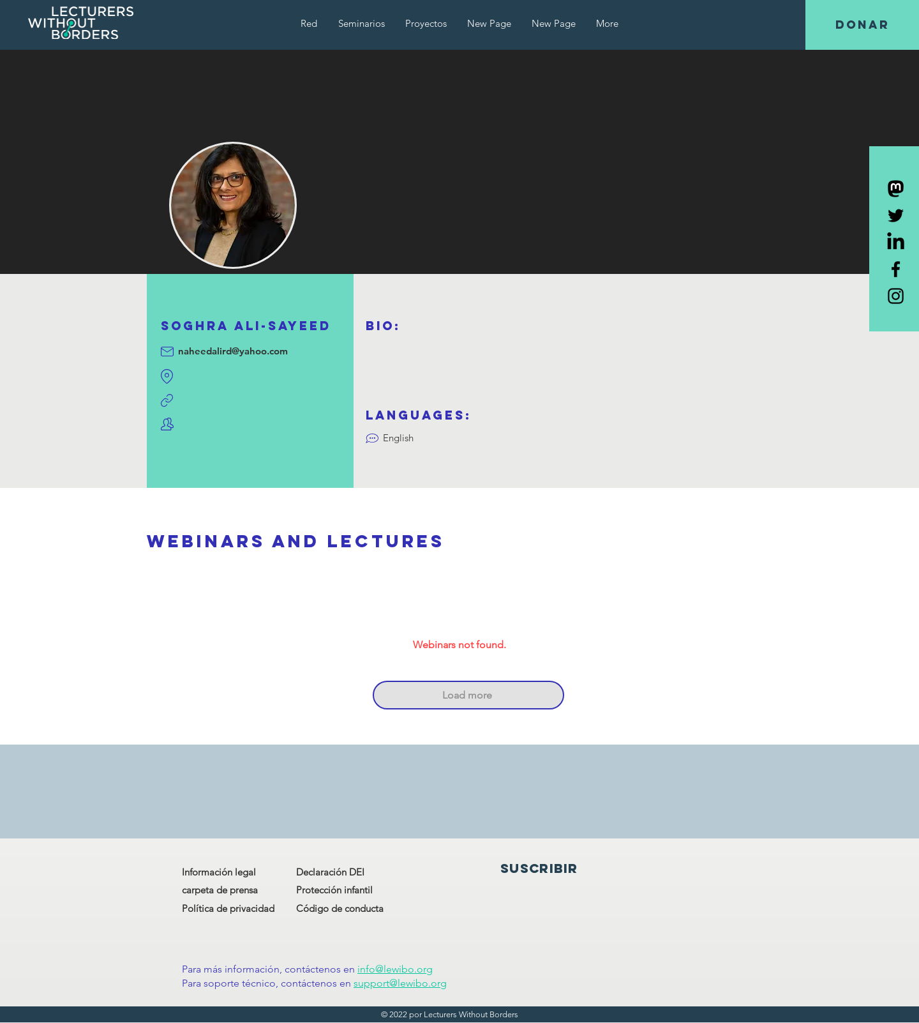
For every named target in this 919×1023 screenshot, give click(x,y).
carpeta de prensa (220, 890)
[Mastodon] (895, 188)
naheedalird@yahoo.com (233, 351)
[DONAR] (862, 25)
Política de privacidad (228, 908)
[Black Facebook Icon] (895, 269)
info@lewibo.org (395, 969)
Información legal (219, 872)
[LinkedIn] (895, 242)
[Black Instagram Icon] (895, 296)
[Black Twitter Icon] (895, 215)
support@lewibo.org (400, 983)
